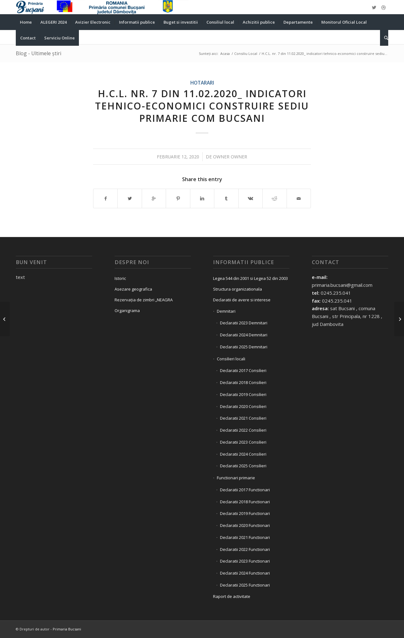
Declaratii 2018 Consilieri (243, 382)
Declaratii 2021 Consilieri (243, 418)
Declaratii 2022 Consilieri (243, 430)
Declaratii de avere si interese (241, 300)
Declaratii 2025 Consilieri (243, 466)
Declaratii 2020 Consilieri (243, 406)
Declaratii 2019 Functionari (245, 513)
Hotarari (202, 82)
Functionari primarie (236, 478)
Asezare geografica (133, 289)
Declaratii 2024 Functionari (245, 573)
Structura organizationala (237, 289)
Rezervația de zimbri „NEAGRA (144, 300)
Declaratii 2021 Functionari (245, 537)
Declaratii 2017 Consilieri (243, 370)
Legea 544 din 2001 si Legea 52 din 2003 (250, 278)
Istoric (120, 278)
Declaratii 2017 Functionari (245, 490)
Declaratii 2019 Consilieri (243, 394)
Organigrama (127, 310)
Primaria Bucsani (67, 629)
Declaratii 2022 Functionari (245, 549)
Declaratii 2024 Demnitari (243, 335)
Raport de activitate (231, 596)
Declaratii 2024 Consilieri (243, 454)
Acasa (225, 53)
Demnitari (226, 311)
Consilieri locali (231, 359)
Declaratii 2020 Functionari (245, 525)
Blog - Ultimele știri (38, 53)
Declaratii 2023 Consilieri (243, 442)
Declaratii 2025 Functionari (245, 585)
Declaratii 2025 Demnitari (243, 347)
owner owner (230, 157)
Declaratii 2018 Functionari (245, 502)
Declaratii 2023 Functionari (245, 561)
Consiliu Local (245, 53)
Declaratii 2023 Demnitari (243, 323)
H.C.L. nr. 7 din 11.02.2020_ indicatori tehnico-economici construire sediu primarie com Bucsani (202, 106)
